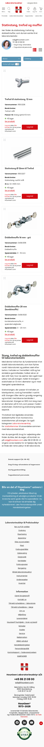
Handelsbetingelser (22, 645)
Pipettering (22, 534)
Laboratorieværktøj (21, 423)
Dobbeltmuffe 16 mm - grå (18, 238)
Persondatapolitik (22, 648)
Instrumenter (22, 576)
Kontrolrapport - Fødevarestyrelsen (22, 652)
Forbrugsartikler (22, 549)
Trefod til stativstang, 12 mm (18, 99)
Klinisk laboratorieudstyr (22, 572)
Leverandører (22, 618)
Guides (22, 629)
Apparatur (22, 538)
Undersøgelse (22, 579)
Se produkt (10, 121)
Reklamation (22, 637)
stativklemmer (12, 426)
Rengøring (22, 568)
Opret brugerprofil (22, 596)
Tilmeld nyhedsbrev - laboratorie (22, 603)
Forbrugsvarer (22, 564)
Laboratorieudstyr (13, 3)
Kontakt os (22, 599)
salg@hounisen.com (20, 40)
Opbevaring (22, 553)
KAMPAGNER (22, 656)
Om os (22, 611)
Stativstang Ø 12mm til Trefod (19, 168)
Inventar (22, 583)
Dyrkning (22, 530)
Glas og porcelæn (22, 542)
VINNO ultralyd (22, 641)
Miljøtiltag (22, 614)
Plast (22, 545)
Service (22, 633)
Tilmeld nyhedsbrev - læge (22, 607)
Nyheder (22, 626)
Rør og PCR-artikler (22, 527)
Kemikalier (22, 561)
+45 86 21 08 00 (24, 679)
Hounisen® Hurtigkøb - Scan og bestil (22, 622)
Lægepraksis (32, 3)
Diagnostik (22, 557)
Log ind (7, 125)
